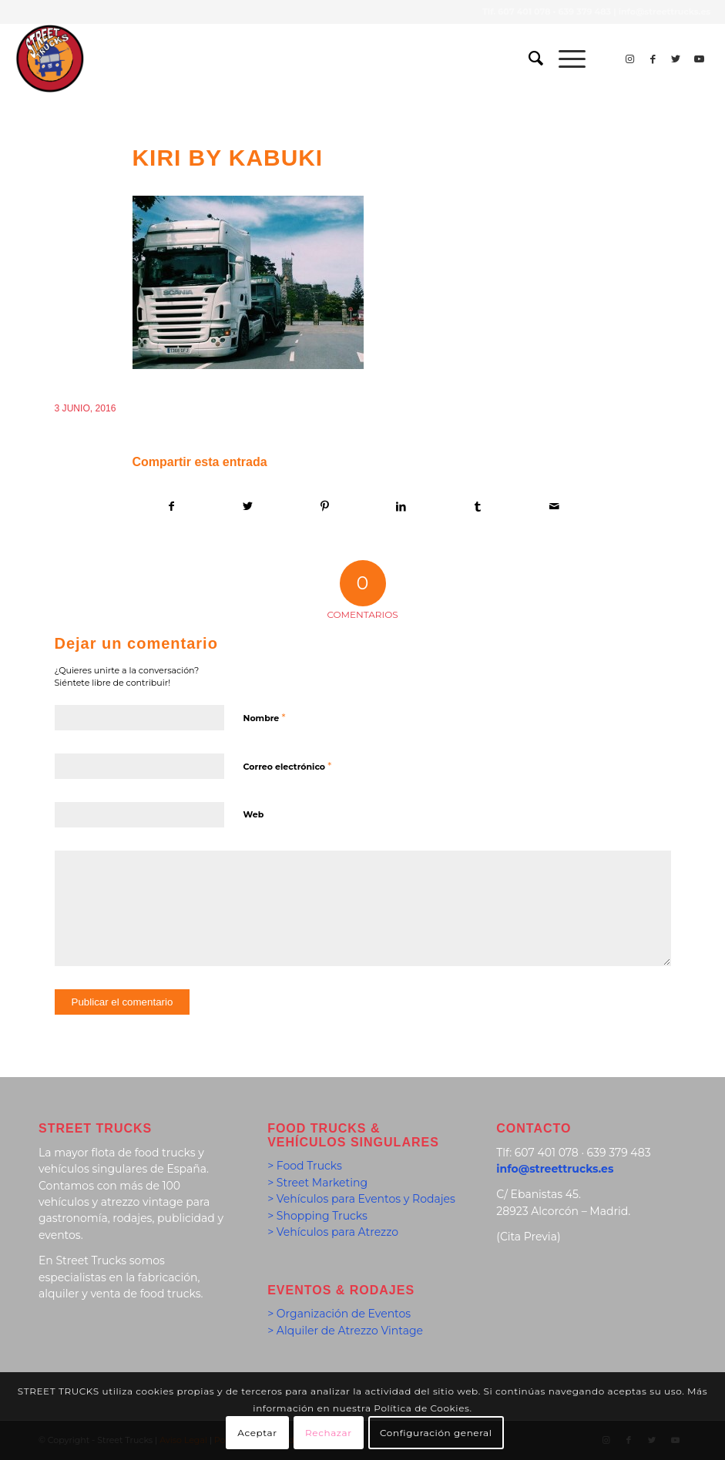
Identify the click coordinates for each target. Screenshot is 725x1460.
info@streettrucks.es (664, 11)
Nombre (264, 717)
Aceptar (257, 1432)
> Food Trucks (304, 1166)
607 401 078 (524, 11)
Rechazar (328, 1432)
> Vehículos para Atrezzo (332, 1232)
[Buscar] (528, 58)
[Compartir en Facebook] (171, 506)
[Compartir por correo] (554, 506)
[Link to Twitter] (675, 58)
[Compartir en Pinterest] (324, 506)
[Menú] (564, 58)
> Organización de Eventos (339, 1314)
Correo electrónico (287, 766)
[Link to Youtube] (698, 58)
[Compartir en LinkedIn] (400, 506)
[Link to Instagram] (629, 58)
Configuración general (436, 1432)
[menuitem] (528, 58)
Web (253, 814)
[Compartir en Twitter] (248, 506)
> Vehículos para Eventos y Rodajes (361, 1199)
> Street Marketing (317, 1183)
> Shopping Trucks (317, 1216)
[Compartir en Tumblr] (477, 506)
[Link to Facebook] (652, 58)
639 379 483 (585, 11)
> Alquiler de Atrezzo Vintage (345, 1330)
